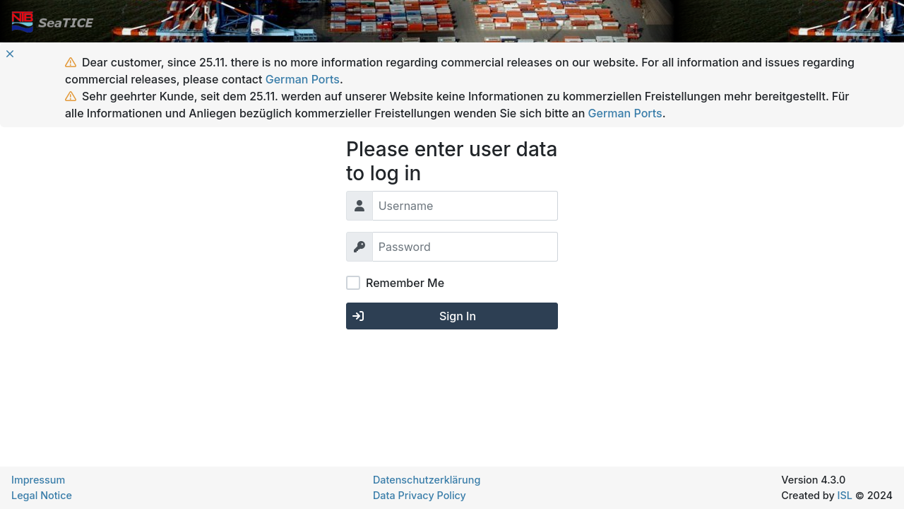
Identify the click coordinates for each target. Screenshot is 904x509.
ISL (845, 495)
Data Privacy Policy (419, 495)
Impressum (38, 480)
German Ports (303, 79)
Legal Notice (41, 495)
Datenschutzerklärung (426, 480)
